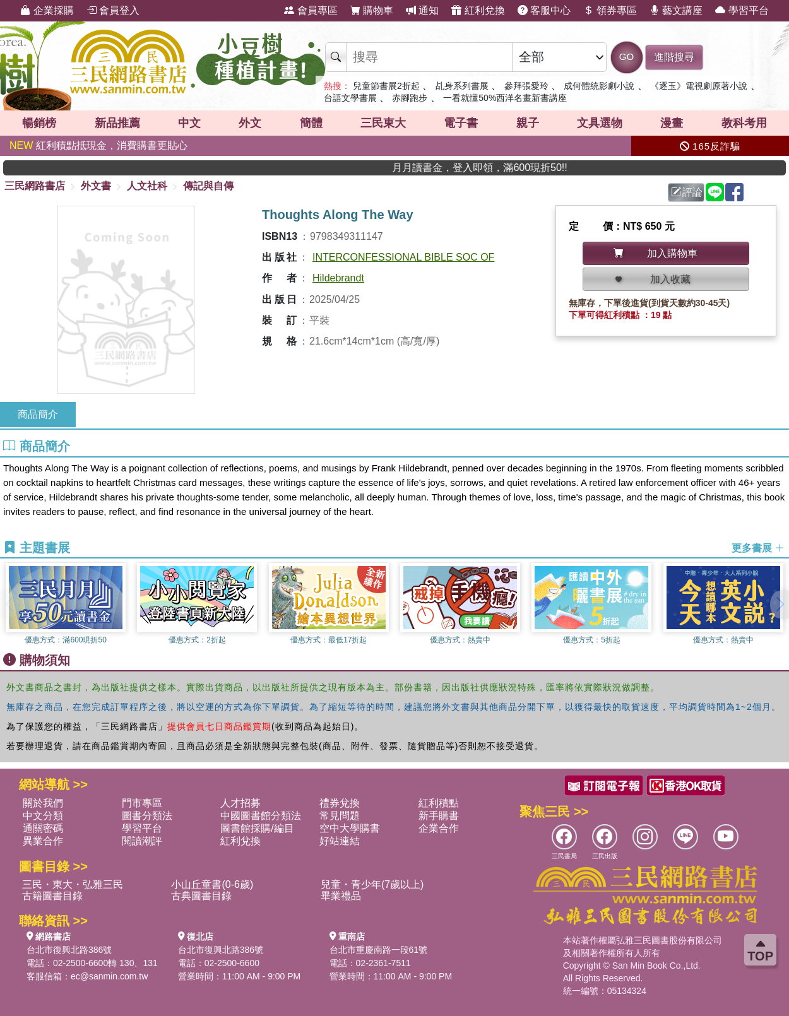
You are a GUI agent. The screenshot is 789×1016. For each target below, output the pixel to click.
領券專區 (609, 10)
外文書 (96, 185)
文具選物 (599, 123)
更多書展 (758, 548)
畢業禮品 (341, 895)
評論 (687, 192)
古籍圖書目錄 (52, 895)
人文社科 (147, 185)
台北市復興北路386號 (69, 950)
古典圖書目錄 (201, 895)
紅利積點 (438, 803)
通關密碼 (43, 828)
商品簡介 (38, 414)
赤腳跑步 (409, 98)
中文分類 (43, 815)
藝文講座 (676, 10)
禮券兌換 (339, 803)
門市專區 (142, 803)
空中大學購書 (349, 828)
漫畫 (671, 123)
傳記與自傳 (208, 185)
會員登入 (112, 10)
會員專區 (310, 10)
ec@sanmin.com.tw (109, 976)
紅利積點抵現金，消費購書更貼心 (98, 145)
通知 (422, 10)
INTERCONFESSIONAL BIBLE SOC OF (403, 257)
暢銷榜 (39, 123)
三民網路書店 (34, 185)
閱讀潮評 (142, 841)
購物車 (371, 10)
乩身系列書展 (462, 86)
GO (626, 56)
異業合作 (43, 841)
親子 (527, 123)
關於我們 (43, 803)
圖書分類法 (147, 815)
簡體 (311, 123)
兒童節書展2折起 (386, 86)
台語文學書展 (350, 98)
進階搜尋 (674, 57)
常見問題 (339, 815)
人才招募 (240, 803)
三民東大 (383, 123)
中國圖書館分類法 (260, 815)
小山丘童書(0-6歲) (212, 884)
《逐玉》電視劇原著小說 (698, 86)
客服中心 (544, 10)
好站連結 (339, 841)
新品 (117, 123)
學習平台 (741, 10)
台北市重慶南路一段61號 (378, 950)
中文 (189, 123)
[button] (779, 604)
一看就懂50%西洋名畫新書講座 (505, 98)
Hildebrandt (338, 278)
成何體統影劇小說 (599, 86)
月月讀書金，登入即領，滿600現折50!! (555, 167)
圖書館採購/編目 (257, 828)
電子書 (461, 123)
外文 (250, 123)
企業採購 (46, 10)
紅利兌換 (477, 10)
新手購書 (438, 815)
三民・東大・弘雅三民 (72, 884)
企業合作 (438, 828)
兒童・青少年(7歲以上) (372, 884)
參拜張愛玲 (526, 86)
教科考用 (744, 123)
